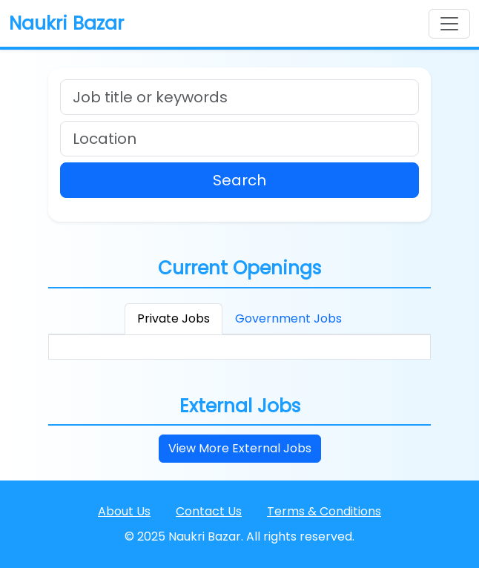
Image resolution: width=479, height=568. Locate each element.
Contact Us (209, 511)
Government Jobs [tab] (288, 318)
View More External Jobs (239, 448)
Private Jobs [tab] (173, 318)
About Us (124, 511)
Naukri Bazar (66, 23)
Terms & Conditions (324, 511)
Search (239, 180)
